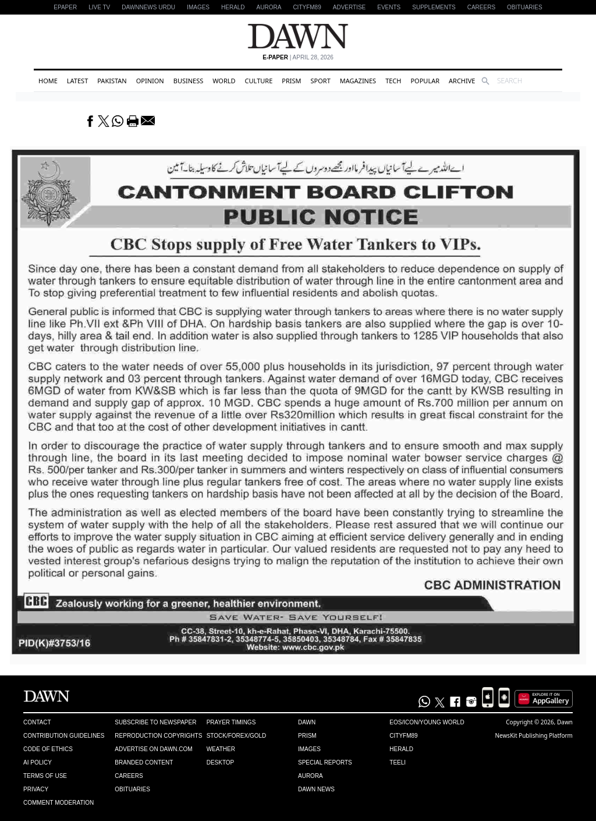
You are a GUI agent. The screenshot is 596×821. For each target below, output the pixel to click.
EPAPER (65, 7)
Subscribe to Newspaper (155, 722)
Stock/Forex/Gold (237, 735)
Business (188, 80)
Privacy (35, 789)
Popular (424, 80)
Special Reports (325, 762)
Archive (462, 80)
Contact (37, 722)
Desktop (221, 762)
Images (198, 7)
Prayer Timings (231, 722)
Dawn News (316, 789)
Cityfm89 (403, 735)
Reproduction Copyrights (158, 735)
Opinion (150, 80)
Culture (259, 80)
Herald (233, 7)
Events (388, 7)
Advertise (349, 7)
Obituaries (524, 7)
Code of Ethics (48, 749)
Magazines (358, 80)
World (223, 80)
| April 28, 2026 (298, 57)
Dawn (306, 722)
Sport (321, 80)
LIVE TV (99, 7)
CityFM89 (307, 7)
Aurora (269, 7)
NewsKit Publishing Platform (534, 735)
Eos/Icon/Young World (426, 722)
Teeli (397, 762)
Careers (481, 7)
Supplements (433, 7)
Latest (77, 80)
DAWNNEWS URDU (148, 7)
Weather (221, 749)
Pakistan (111, 80)
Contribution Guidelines (63, 735)
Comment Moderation (58, 802)
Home (48, 80)
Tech (393, 80)
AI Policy (37, 762)
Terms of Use (45, 776)
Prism (291, 80)
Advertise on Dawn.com (153, 749)
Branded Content (144, 762)
